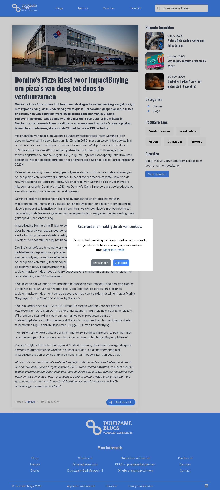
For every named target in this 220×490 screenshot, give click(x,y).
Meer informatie (114, 250)
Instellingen (100, 262)
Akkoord (121, 262)
